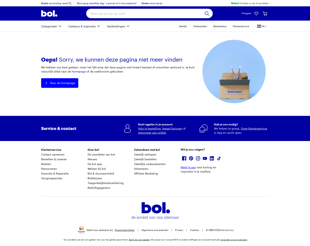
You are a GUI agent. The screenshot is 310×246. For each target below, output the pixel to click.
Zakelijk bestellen (145, 159)
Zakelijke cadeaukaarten (149, 164)
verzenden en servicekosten (234, 239)
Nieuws (92, 159)
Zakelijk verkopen (145, 154)
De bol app (95, 164)
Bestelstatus (220, 26)
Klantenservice (241, 26)
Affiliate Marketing (146, 173)
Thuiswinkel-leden (124, 230)
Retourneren (49, 168)
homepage (79, 71)
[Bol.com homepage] (49, 13)
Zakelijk (183, 26)
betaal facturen (172, 128)
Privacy (179, 230)
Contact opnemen (52, 154)
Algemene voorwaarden (155, 230)
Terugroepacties (51, 178)
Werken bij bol (97, 168)
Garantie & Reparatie (55, 173)
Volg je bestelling (149, 128)
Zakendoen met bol (147, 149)
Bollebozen (95, 178)
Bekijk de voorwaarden (139, 239)
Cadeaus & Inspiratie (82, 26)
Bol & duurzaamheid (101, 173)
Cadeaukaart (200, 26)
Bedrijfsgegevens (99, 187)
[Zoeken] (207, 14)
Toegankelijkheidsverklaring (106, 183)
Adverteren (141, 168)
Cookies (194, 230)
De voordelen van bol (101, 154)
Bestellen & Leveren (54, 159)
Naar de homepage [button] (59, 83)
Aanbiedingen (116, 26)
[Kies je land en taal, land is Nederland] (262, 26)
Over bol (93, 149)
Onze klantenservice (254, 128)
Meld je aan (188, 167)
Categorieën (49, 26)
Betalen (46, 164)
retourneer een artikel (152, 132)
